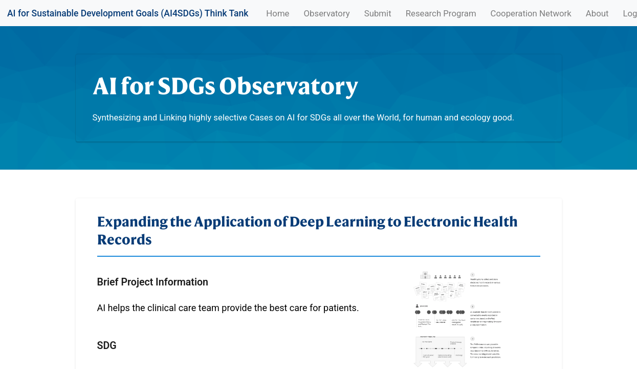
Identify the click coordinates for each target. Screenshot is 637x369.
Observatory (327, 13)
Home (279, 12)
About (597, 13)
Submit (377, 13)
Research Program (441, 13)
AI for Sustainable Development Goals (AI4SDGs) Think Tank (127, 13)
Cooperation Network (531, 13)
